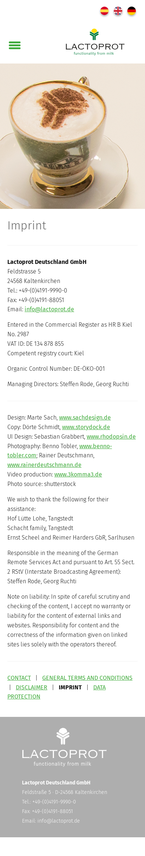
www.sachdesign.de (85, 417)
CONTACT (19, 677)
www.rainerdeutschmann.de (44, 464)
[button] (14, 43)
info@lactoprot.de (49, 309)
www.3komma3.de (78, 474)
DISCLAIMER (31, 687)
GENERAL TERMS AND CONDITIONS (87, 677)
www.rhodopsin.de (111, 436)
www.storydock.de (86, 427)
